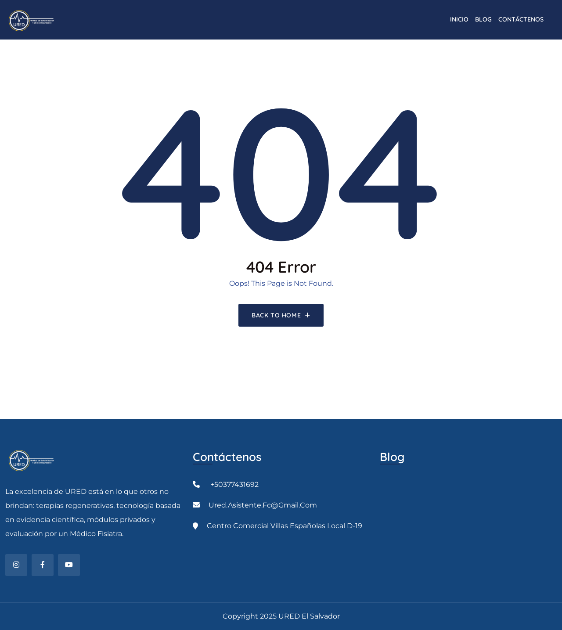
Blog (483, 19)
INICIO (459, 19)
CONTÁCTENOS (521, 19)
